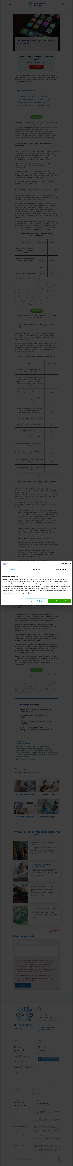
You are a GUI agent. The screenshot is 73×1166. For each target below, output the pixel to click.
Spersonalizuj (36, 601)
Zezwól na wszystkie (59, 601)
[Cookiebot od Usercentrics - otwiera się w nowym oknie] (62, 564)
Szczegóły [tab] (36, 569)
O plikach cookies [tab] (60, 569)
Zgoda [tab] (13, 569)
